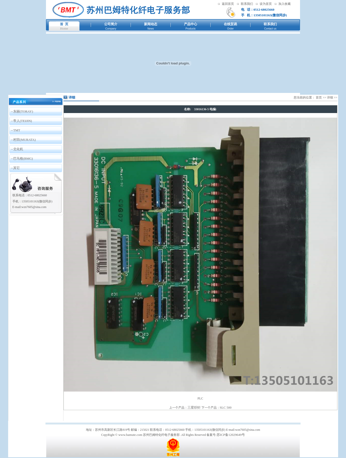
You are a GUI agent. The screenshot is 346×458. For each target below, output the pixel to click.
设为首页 (266, 4)
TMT (16, 130)
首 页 (64, 24)
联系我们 (247, 4)
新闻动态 (150, 24)
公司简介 (110, 24)
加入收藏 (284, 4)
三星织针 (194, 407)
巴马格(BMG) (23, 158)
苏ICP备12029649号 (231, 435)
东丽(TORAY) (23, 111)
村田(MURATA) (24, 140)
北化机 (18, 149)
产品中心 (190, 24)
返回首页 (228, 4)
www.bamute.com (130, 435)
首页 (319, 97)
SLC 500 (226, 407)
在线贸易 (230, 24)
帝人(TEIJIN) (22, 121)
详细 (330, 97)
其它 (16, 168)
